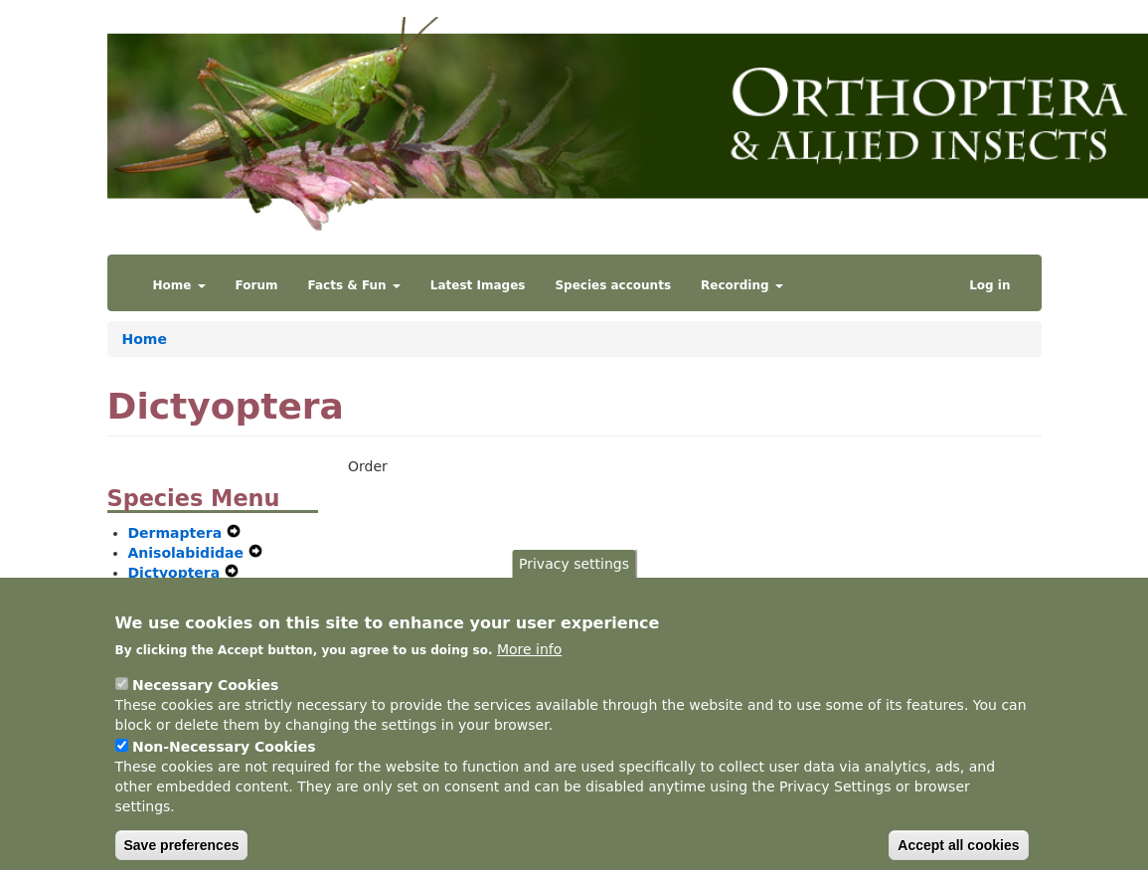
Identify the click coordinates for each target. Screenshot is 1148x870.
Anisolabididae (188, 553)
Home (179, 285)
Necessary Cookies (205, 703)
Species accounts (613, 285)
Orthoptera (174, 593)
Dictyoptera (177, 573)
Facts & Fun (354, 285)
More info (529, 667)
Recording (742, 285)
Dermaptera (178, 533)
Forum (257, 285)
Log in (989, 285)
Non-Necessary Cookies (224, 765)
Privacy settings (574, 581)
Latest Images (478, 285)
